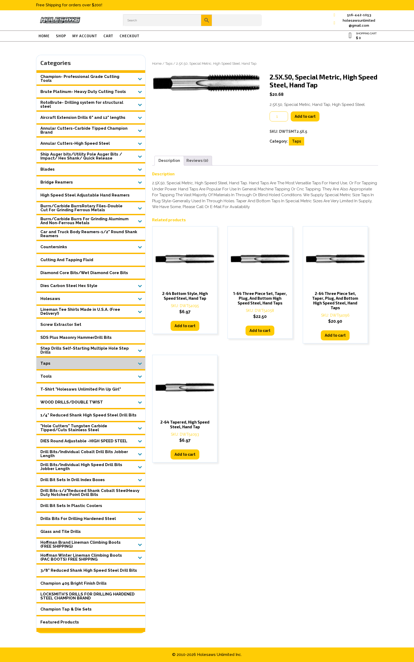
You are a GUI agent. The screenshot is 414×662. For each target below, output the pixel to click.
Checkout (129, 36)
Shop (61, 36)
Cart (108, 36)
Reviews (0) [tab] (197, 160)
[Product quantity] (279, 116)
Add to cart (305, 116)
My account (84, 36)
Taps (168, 63)
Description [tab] (169, 160)
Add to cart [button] (185, 326)
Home (44, 36)
